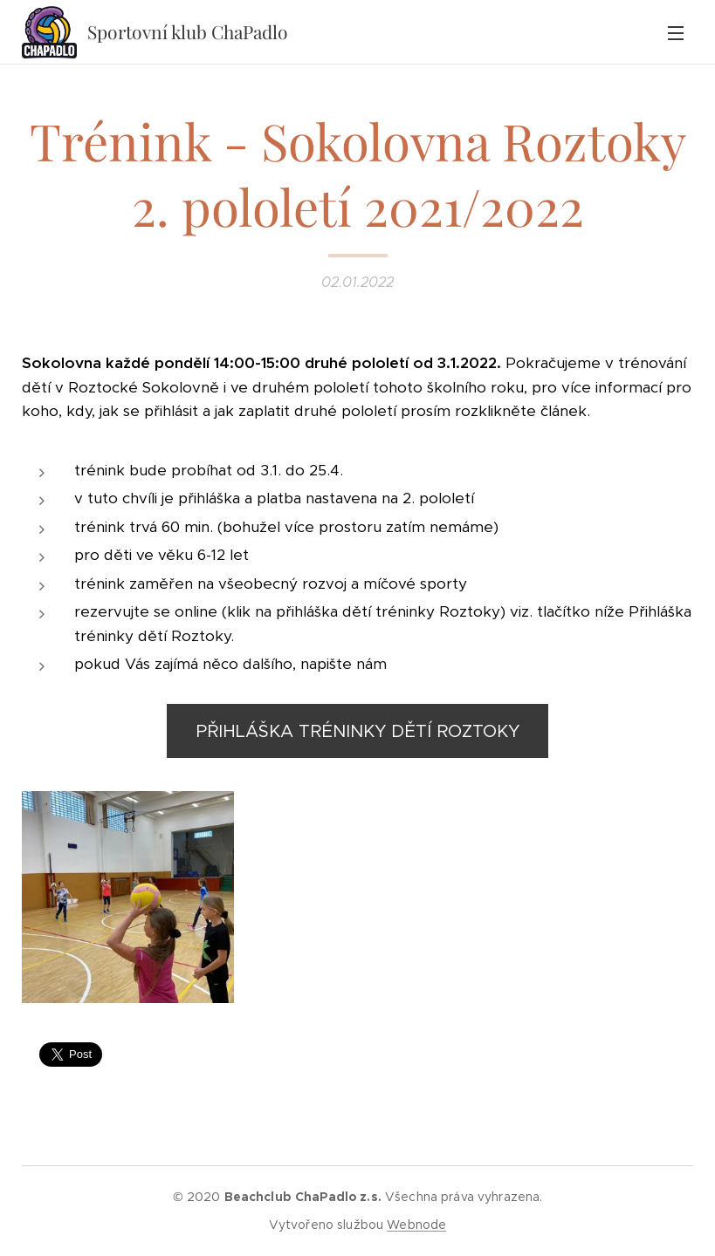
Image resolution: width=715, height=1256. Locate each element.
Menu (676, 33)
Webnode (416, 1224)
